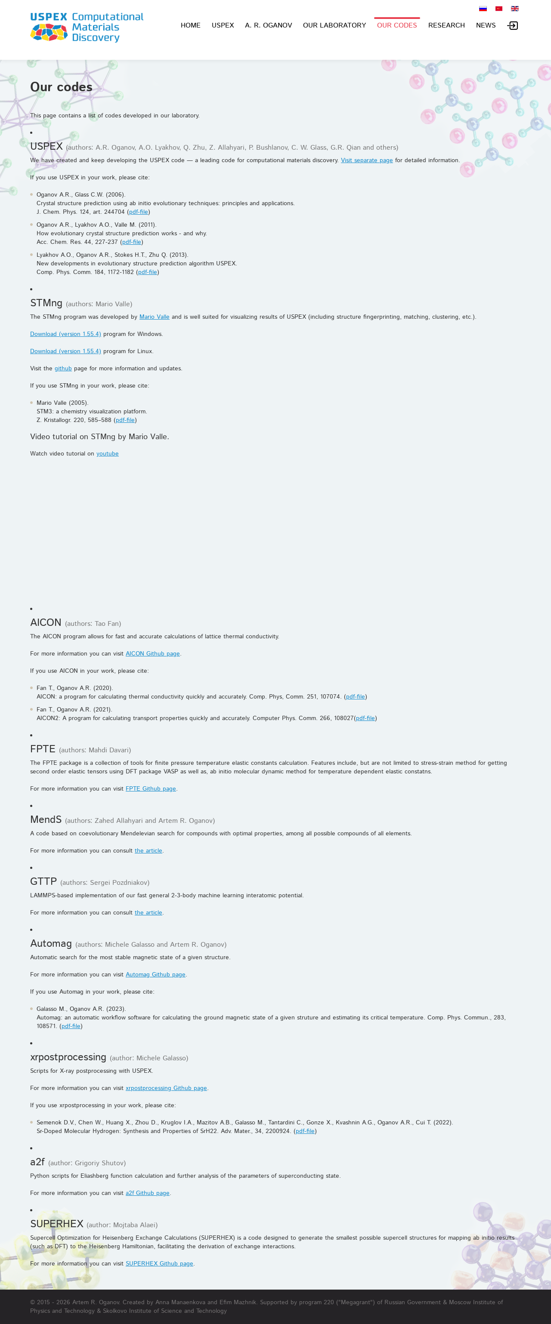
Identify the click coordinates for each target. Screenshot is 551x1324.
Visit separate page (367, 160)
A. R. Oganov (268, 26)
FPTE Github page (151, 789)
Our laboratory (334, 26)
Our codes (397, 26)
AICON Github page (153, 654)
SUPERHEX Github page (159, 1263)
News (486, 26)
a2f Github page (148, 1193)
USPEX (223, 26)
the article (148, 851)
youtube (107, 454)
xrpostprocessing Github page (166, 1088)
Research (446, 26)
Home (191, 26)
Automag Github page (156, 974)
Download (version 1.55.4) (65, 334)
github (63, 368)
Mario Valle (154, 317)
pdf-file (138, 212)
